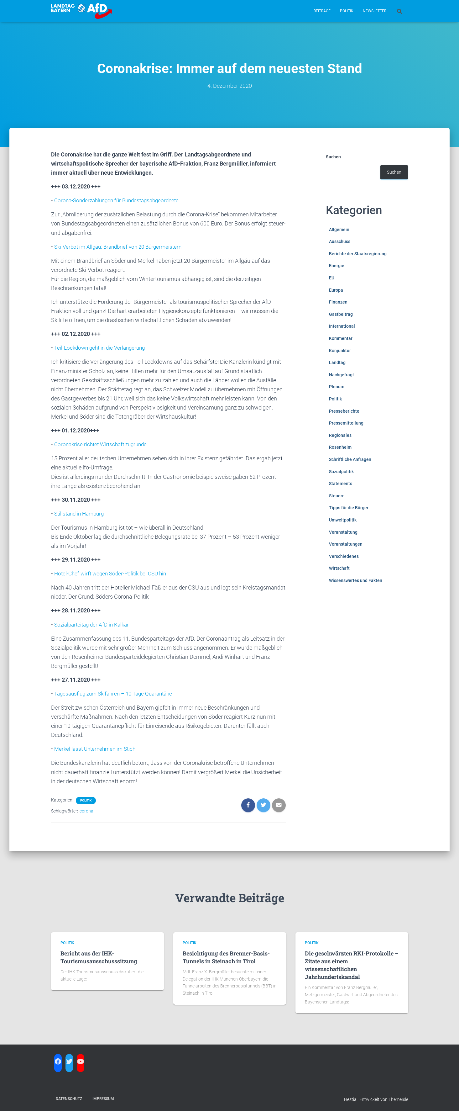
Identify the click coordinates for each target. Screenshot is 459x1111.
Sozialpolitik (341, 471)
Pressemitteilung (346, 423)
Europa (336, 290)
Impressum (103, 1096)
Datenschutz (69, 1096)
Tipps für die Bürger (348, 507)
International (342, 326)
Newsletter (374, 11)
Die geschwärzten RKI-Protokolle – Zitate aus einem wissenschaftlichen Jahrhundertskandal (352, 962)
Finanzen (338, 301)
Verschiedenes (344, 556)
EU (331, 277)
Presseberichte (344, 411)
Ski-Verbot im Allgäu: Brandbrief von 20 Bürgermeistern (121, 246)
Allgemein (339, 229)
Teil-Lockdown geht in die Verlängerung (102, 347)
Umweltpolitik (343, 519)
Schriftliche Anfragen (350, 459)
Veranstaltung (343, 532)
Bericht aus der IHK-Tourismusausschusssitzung (98, 954)
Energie (336, 265)
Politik (346, 11)
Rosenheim (340, 447)
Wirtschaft (339, 568)
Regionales (340, 435)
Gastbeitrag (341, 314)
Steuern (337, 495)
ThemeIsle (398, 1096)
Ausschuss (339, 241)
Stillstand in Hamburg (81, 512)
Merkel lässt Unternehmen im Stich (97, 746)
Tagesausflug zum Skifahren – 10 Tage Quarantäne (117, 691)
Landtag (337, 362)
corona (86, 808)
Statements (340, 483)
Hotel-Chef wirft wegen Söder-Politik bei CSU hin (113, 572)
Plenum (336, 386)
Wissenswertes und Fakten (355, 580)
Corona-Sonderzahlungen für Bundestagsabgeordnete (120, 200)
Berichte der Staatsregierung (358, 253)
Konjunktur (340, 350)
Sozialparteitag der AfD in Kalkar (93, 622)
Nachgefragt (341, 374)
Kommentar (340, 338)
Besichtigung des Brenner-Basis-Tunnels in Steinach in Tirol (226, 954)
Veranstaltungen (346, 544)
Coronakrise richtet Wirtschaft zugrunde (103, 443)
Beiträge (322, 11)
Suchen (333, 156)
